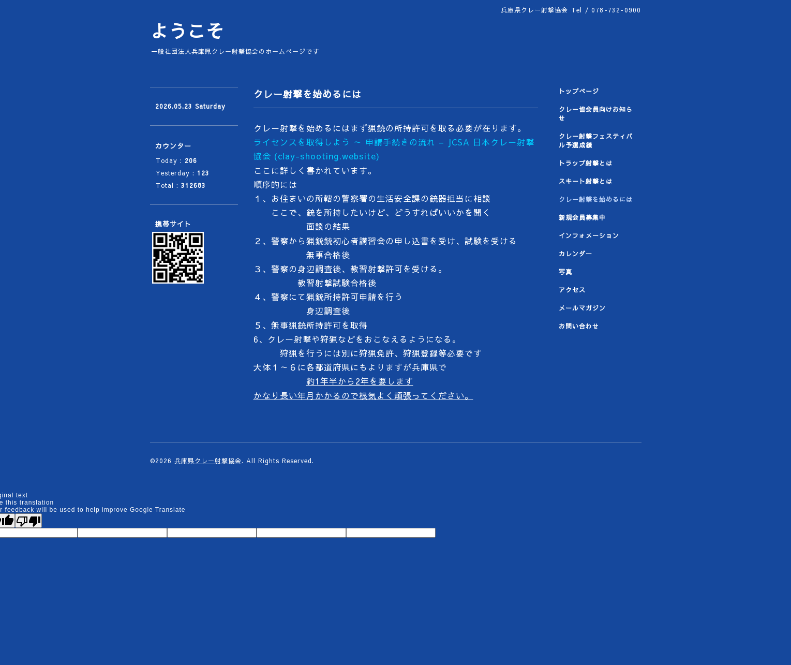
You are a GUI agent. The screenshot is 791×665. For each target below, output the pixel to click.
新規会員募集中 (582, 217)
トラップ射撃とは (586, 163)
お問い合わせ (579, 326)
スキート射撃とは (586, 181)
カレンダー (575, 253)
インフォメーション (589, 235)
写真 (565, 272)
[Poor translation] (28, 520)
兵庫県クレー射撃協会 (208, 460)
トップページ (579, 91)
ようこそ (187, 30)
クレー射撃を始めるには (596, 199)
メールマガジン (582, 308)
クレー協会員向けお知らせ (596, 113)
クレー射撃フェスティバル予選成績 (596, 140)
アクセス (572, 290)
